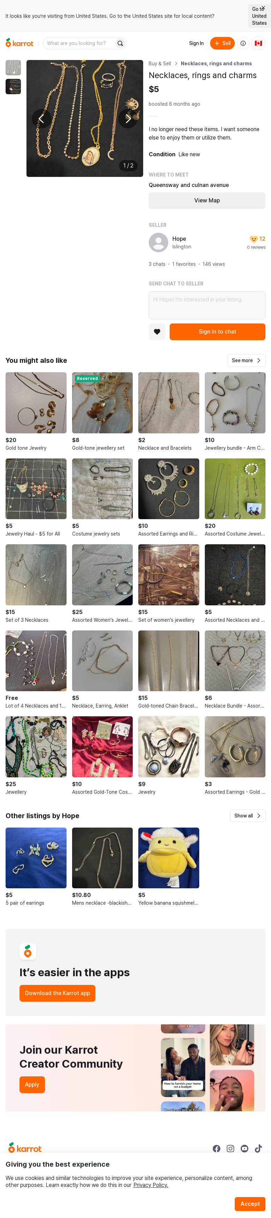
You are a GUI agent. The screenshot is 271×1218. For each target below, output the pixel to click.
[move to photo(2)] (13, 86)
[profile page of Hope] (158, 242)
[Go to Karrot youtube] (244, 1148)
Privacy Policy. (150, 1185)
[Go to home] (19, 43)
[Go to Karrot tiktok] (258, 1148)
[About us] (243, 43)
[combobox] (79, 43)
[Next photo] (128, 118)
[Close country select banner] (263, 8)
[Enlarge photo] (84, 118)
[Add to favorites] (157, 331)
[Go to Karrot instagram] (230, 1148)
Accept (250, 1204)
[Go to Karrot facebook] (216, 1148)
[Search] (120, 43)
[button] (246, 360)
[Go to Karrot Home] (24, 1148)
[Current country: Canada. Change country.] (258, 43)
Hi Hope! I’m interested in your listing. (207, 305)
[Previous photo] (42, 118)
